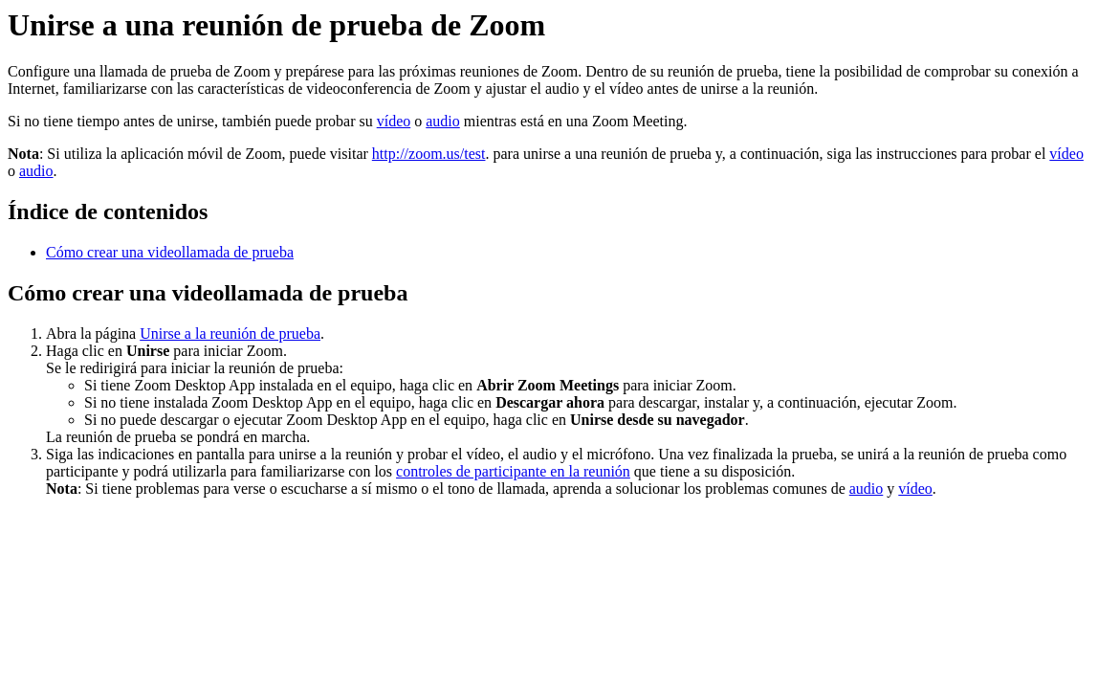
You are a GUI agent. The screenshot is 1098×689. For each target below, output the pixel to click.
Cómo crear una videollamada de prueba (170, 252)
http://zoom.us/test (429, 153)
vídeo (394, 121)
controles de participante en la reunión (513, 471)
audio (443, 121)
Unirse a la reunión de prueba (230, 333)
